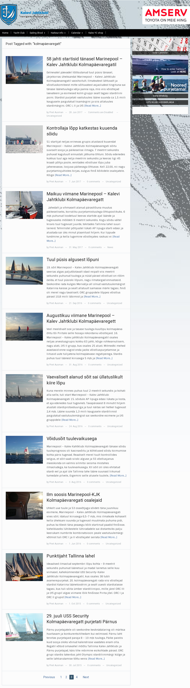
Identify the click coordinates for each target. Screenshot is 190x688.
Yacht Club (19, 33)
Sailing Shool (36, 34)
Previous (49, 677)
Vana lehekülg (160, 96)
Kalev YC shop (96, 33)
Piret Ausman (56, 112)
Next (86, 677)
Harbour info (57, 34)
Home (5, 33)
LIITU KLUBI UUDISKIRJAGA (160, 102)
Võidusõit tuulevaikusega (72, 438)
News (110, 247)
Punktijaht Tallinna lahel (71, 556)
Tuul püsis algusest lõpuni (73, 259)
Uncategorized (54, 116)
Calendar (76, 34)
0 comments (93, 181)
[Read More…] (92, 105)
